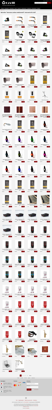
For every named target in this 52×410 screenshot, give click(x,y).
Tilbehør (38, 8)
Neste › (30, 375)
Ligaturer (19, 8)
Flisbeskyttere (34, 8)
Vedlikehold (29, 8)
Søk (49, 2)
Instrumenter (6, 8)
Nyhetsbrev (35, 400)
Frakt (16, 400)
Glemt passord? (36, 389)
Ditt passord (28, 385)
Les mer (34, 405)
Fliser (15, 8)
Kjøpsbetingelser (21, 400)
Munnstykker (11, 8)
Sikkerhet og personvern (28, 400)
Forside (2, 8)
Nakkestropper (24, 8)
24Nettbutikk (27, 408)
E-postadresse (29, 382)
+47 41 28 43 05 (25, 402)
